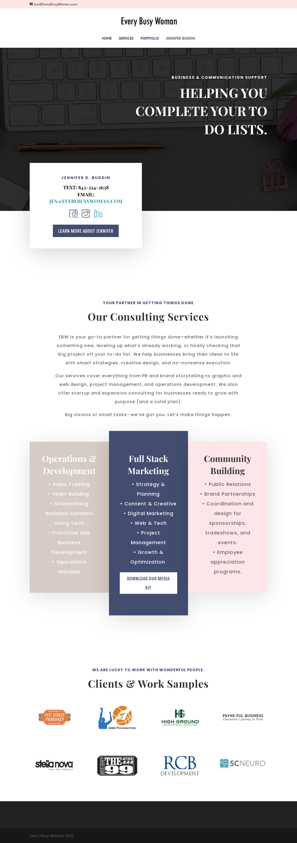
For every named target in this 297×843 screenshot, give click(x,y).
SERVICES (126, 38)
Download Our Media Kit (148, 655)
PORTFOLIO (150, 38)
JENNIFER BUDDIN (180, 38)
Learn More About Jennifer (86, 231)
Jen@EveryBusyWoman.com (85, 201)
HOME (107, 38)
